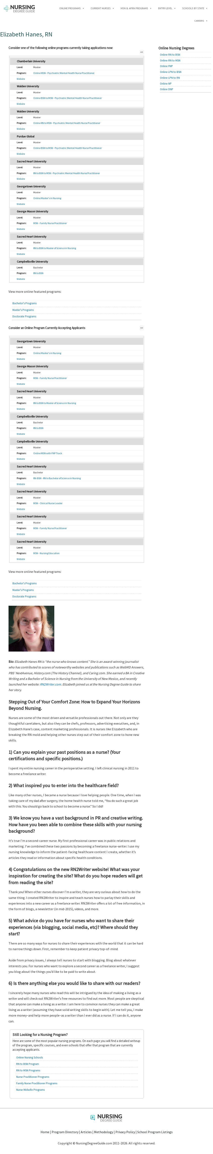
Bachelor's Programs (24, 303)
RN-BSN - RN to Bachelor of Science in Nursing (57, 478)
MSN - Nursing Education (46, 553)
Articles (86, 1132)
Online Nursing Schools (29, 1057)
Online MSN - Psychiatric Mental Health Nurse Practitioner (63, 73)
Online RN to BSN (170, 54)
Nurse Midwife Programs (30, 1090)
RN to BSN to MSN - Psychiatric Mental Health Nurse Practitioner (66, 173)
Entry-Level (167, 8)
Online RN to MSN (170, 60)
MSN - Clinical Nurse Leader (47, 503)
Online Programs (71, 8)
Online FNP (166, 66)
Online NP (166, 83)
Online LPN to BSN (170, 72)
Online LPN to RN (170, 78)
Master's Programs (23, 310)
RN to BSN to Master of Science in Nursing (54, 248)
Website (21, 78)
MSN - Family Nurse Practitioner (50, 223)
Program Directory (65, 1132)
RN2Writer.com (50, 684)
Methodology (103, 1132)
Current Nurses (102, 8)
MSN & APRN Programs (136, 8)
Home (45, 1132)
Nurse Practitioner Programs (32, 1077)
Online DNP (166, 89)
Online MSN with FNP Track (47, 453)
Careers (201, 20)
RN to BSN (38, 273)
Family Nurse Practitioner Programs (36, 1083)
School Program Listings (155, 1132)
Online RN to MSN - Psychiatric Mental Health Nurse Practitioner (66, 123)
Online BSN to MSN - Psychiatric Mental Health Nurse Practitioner (67, 98)
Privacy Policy (125, 1132)
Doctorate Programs (24, 316)
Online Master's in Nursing (47, 198)
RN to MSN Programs (28, 1070)
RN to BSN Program (27, 1064)
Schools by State (195, 8)
